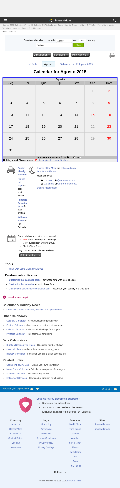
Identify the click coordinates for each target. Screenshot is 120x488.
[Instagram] (65, 478)
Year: (75, 40)
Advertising (46, 429)
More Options (80, 54)
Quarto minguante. (67, 183)
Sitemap (16, 443)
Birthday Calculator (15, 354)
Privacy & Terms (74, 481)
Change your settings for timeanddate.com (29, 288)
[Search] (114, 20)
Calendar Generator (16, 320)
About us (15, 424)
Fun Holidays (103, 25)
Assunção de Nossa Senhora (54, 160)
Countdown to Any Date (17, 365)
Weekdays (6, 28)
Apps (75, 461)
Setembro (65, 64)
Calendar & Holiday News (31, 28)
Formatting (61, 54)
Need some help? (18, 297)
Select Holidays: (30, 255)
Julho (35, 64)
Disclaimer (46, 433)
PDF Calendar (47, 25)
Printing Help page (21, 182)
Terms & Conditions (46, 438)
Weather (75, 438)
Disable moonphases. (47, 188)
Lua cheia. (48, 183)
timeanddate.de (102, 429)
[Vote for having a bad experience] (37, 389)
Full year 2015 (84, 64)
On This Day (91, 25)
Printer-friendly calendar (22, 171)
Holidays (82, 25)
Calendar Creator (71, 25)
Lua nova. (48, 180)
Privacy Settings (46, 447)
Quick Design (42, 54)
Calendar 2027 (20, 25)
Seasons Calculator (15, 373)
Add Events (58, 25)
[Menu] (5, 20)
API (75, 456)
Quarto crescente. (66, 180)
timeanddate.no (102, 424)
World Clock (75, 424)
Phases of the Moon (47, 168)
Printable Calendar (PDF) (22, 203)
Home (4, 31)
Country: (91, 40)
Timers (75, 447)
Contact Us (110, 388)
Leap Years (16, 28)
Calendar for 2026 (15, 329)
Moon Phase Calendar (17, 369)
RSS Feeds (75, 466)
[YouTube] (70, 478)
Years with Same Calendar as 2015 (26, 269)
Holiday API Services (16, 378)
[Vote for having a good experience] (31, 389)
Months (111, 25)
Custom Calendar (14, 325)
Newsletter (16, 447)
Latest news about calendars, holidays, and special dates (34, 309)
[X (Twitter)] (54, 478)
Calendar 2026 (8, 25)
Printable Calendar (15, 334)
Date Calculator (14, 349)
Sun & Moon (75, 443)
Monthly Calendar (34, 25)
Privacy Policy (46, 443)
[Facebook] (49, 478)
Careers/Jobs (15, 429)
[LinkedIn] (60, 478)
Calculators (75, 452)
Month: (51, 40)
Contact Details (15, 438)
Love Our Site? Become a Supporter (58, 398)
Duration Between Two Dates (20, 345)
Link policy (46, 424)
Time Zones (75, 429)
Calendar (13, 31)
